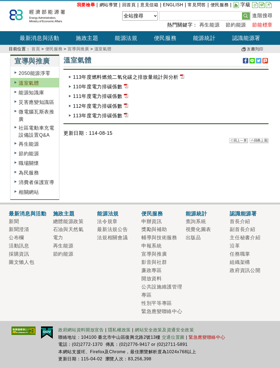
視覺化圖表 (198, 229)
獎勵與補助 (154, 229)
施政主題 (64, 214)
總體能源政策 (68, 221)
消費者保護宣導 (36, 182)
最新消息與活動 (27, 214)
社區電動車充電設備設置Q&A (36, 131)
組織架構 (240, 262)
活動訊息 (19, 246)
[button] (246, 15)
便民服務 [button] (165, 38)
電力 (58, 237)
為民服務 (29, 173)
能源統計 (196, 214)
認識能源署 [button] (246, 38)
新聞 (14, 221)
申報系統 (151, 246)
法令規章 (107, 221)
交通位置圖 (173, 337)
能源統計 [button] (204, 38)
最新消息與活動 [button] (39, 38)
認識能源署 (243, 214)
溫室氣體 (103, 48)
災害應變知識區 (36, 102)
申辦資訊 (151, 221)
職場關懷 (29, 163)
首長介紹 (240, 221)
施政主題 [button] (87, 38)
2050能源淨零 (34, 73)
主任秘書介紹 (245, 237)
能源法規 (108, 214)
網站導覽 (109, 4)
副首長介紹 (242, 229)
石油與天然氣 (68, 229)
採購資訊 (19, 254)
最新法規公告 (112, 229)
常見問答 (197, 4)
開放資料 (151, 278)
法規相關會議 (112, 237)
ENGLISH (173, 4)
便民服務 (220, 4)
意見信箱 (149, 4)
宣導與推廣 (78, 48)
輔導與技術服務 (159, 237)
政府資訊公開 (245, 270)
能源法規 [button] (126, 38)
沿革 (235, 246)
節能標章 (262, 25)
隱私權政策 (119, 330)
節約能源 (236, 25)
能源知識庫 (31, 92)
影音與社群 (154, 262)
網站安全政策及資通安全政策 (164, 330)
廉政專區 (151, 270)
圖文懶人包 (21, 262)
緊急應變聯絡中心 (161, 311)
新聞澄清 (19, 229)
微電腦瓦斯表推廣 (36, 115)
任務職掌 (240, 254)
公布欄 (16, 237)
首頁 (35, 48)
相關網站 (29, 192)
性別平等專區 (156, 303)
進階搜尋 (262, 15)
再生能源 (209, 25)
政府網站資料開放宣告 (81, 330)
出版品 (193, 237)
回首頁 (129, 4)
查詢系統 (196, 221)
